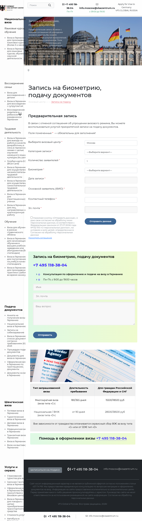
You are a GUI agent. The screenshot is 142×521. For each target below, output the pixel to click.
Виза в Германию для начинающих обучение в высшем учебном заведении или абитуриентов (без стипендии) (17, 245)
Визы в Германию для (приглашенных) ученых (16, 198)
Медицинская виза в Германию (17, 430)
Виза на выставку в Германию (17, 446)
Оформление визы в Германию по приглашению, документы (17, 365)
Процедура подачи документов (17, 350)
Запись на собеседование (15, 331)
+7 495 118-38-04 (50, 265)
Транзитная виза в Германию (17, 436)
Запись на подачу (61, 102)
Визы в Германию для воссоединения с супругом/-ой (18, 103)
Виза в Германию (16, 441)
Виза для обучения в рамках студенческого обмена (17, 231)
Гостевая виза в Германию (15, 411)
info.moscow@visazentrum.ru (120, 469)
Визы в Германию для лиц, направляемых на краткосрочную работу (17, 210)
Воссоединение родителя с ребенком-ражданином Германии (16, 114)
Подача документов (14, 308)
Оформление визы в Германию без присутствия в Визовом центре (17, 492)
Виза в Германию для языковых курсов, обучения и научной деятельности (17, 53)
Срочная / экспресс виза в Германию (17, 483)
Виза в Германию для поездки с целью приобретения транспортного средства (16, 505)
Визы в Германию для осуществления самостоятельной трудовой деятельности (18, 185)
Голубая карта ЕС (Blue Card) (16, 162)
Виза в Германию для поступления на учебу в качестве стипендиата (18, 260)
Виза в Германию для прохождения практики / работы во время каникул (17, 271)
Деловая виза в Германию (15, 424)
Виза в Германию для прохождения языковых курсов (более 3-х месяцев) (18, 41)
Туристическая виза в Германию (16, 417)
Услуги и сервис (11, 468)
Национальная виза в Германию (16, 325)
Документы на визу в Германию (17, 374)
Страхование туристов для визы (17, 476)
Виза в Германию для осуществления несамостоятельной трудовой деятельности (18, 172)
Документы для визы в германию (16, 356)
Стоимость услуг (16, 515)
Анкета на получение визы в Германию (17, 317)
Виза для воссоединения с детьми (16, 95)
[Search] (41, 5)
